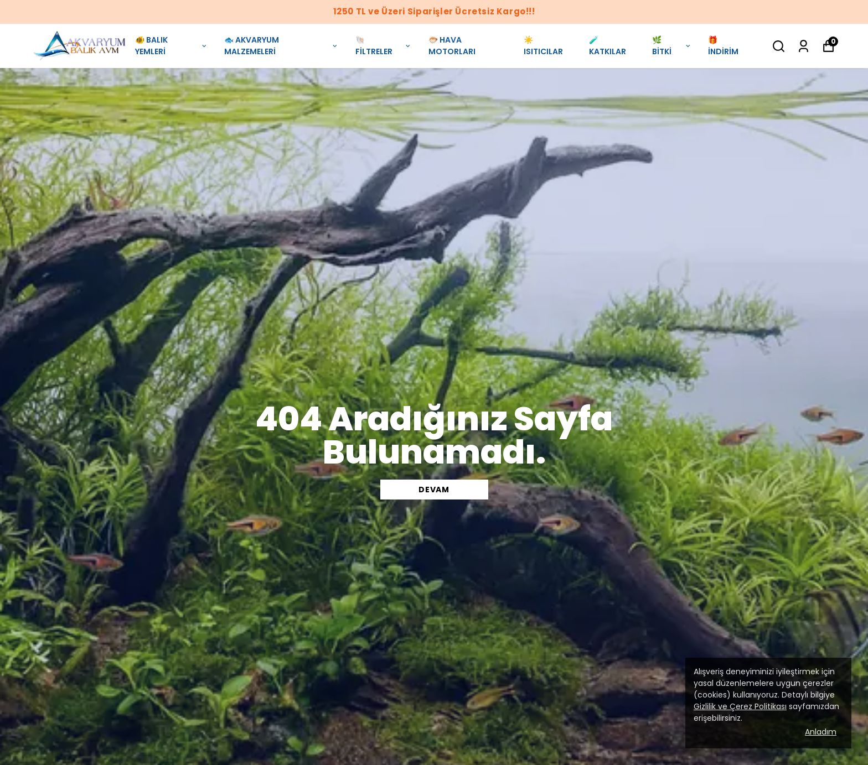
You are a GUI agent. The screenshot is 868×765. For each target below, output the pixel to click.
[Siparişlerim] (803, 46)
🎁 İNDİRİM (723, 45)
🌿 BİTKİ (671, 45)
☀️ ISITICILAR (543, 45)
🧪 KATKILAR (607, 45)
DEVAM (434, 489)
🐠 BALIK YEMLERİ (171, 45)
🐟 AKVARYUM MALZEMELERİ (281, 45)
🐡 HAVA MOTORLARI (452, 45)
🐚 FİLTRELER (383, 45)
